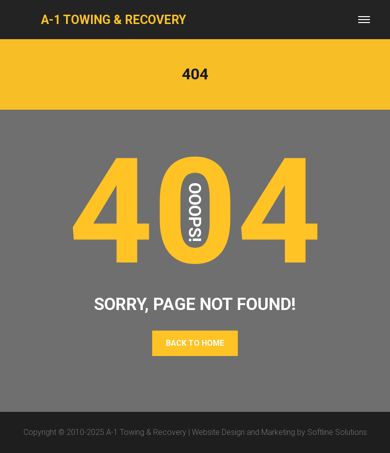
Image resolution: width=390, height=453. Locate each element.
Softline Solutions (337, 432)
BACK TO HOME (195, 343)
